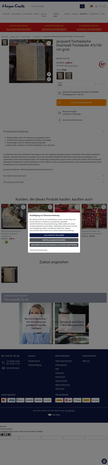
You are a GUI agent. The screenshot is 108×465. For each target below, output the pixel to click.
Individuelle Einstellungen (39, 250)
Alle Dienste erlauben (54, 235)
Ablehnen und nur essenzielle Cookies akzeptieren (54, 245)
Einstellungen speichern (54, 240)
